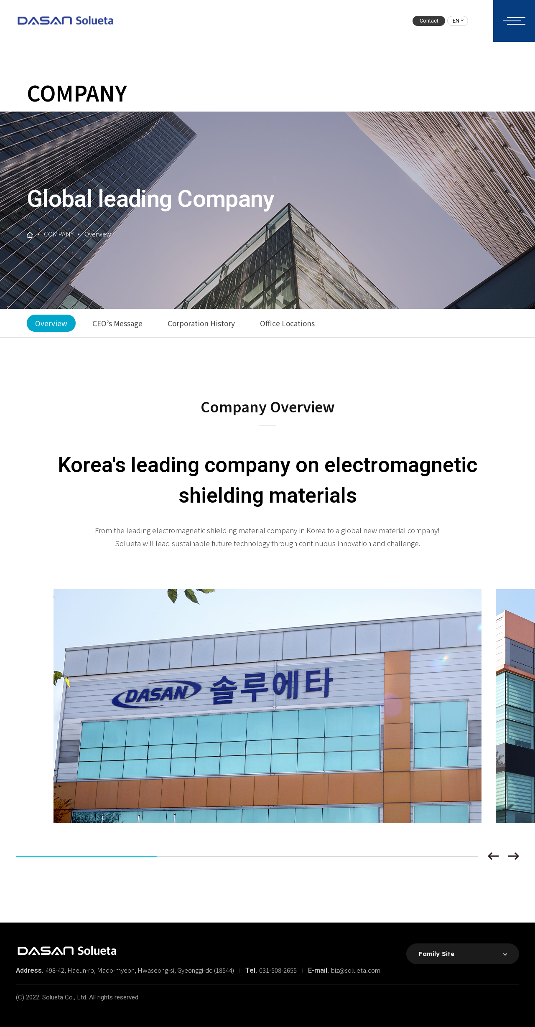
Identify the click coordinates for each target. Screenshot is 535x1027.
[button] (493, 856)
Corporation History (201, 323)
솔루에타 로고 (65, 21)
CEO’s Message (117, 323)
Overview (51, 323)
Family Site (436, 954)
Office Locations (287, 323)
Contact (429, 21)
